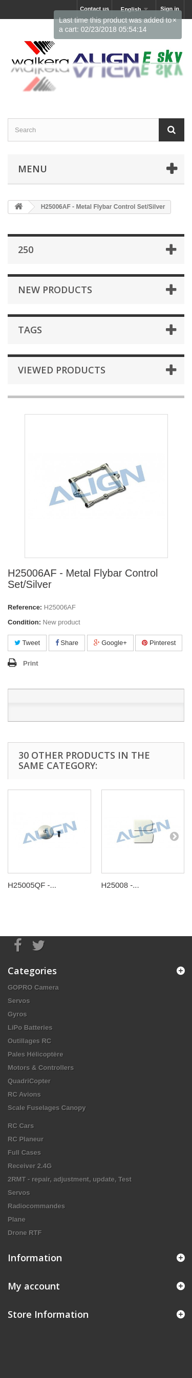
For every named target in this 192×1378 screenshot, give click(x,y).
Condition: (24, 622)
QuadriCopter (29, 1081)
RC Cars (21, 1126)
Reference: (25, 607)
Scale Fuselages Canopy (47, 1108)
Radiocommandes (36, 1206)
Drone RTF (24, 1233)
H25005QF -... (32, 885)
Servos (19, 1001)
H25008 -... (120, 885)
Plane (17, 1219)
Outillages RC (29, 1041)
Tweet (27, 643)
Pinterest (159, 643)
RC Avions (24, 1094)
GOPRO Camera (33, 987)
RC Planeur (26, 1139)
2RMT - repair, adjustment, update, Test (70, 1179)
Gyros (17, 1014)
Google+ (110, 643)
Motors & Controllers (41, 1067)
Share (66, 643)
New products (55, 289)
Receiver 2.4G (30, 1166)
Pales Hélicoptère (35, 1054)
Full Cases (24, 1152)
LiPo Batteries (30, 1027)
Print (30, 663)
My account (34, 1286)
